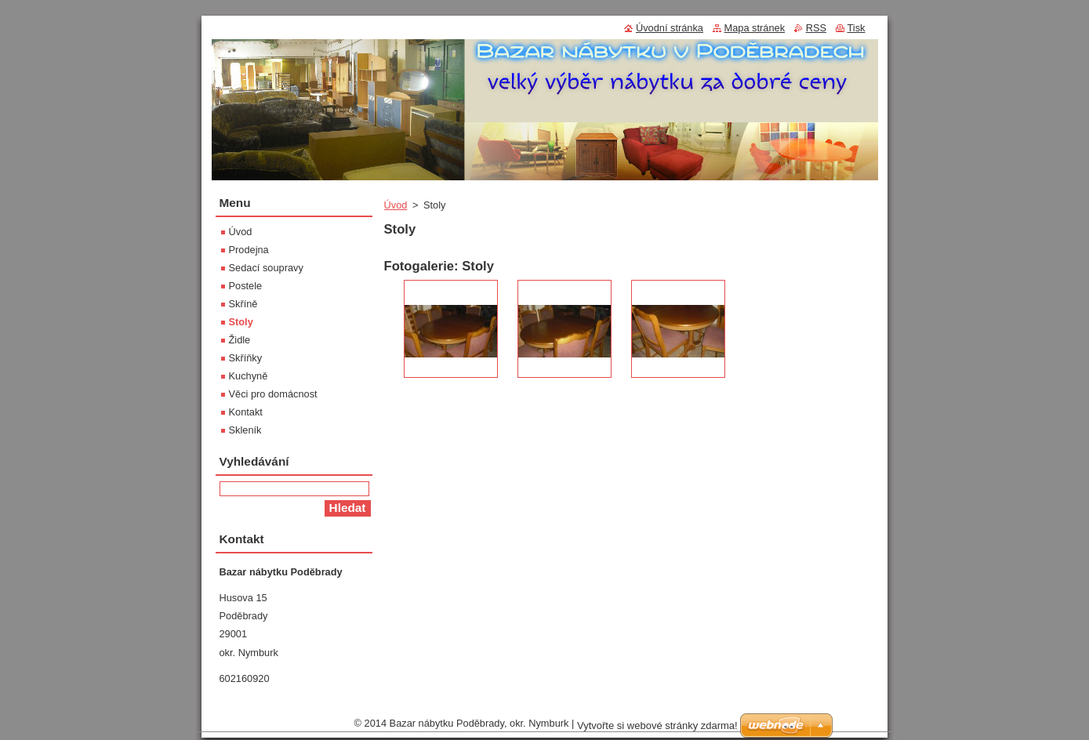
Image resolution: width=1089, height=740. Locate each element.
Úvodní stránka (669, 28)
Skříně (243, 304)
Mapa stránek (755, 28)
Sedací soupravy (266, 268)
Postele (246, 286)
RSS (816, 28)
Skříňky (246, 358)
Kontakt (246, 412)
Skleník (245, 430)
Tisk (857, 28)
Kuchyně (248, 376)
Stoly (241, 322)
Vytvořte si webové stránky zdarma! (657, 725)
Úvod (396, 205)
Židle (240, 340)
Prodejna (249, 250)
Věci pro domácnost (273, 394)
